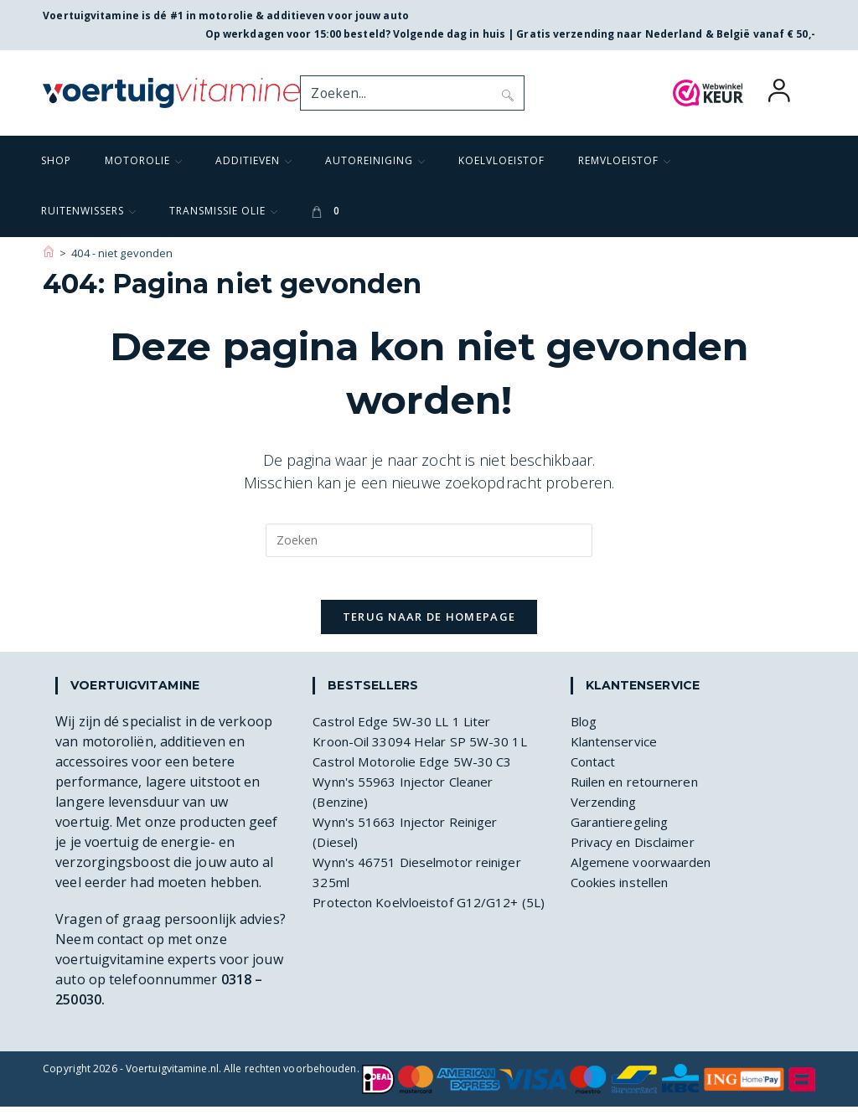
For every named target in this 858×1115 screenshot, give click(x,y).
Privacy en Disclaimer (638, 850)
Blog (585, 729)
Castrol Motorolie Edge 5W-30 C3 (418, 770)
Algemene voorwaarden (646, 870)
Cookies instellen (625, 890)
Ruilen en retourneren (642, 790)
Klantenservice (617, 750)
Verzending (607, 810)
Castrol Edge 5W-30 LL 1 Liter (406, 729)
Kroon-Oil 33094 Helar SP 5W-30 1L (424, 750)
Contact (595, 770)
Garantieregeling (625, 830)
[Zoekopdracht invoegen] (429, 540)
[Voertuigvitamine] (48, 253)
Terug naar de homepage (429, 624)
